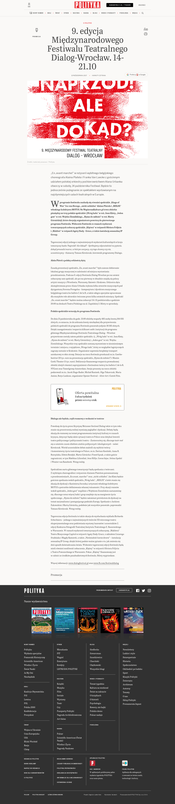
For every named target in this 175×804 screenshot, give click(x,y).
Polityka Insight (38, 795)
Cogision (91, 795)
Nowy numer (38, 13)
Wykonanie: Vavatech (110, 795)
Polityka (28, 649)
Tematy (126, 692)
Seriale (60, 695)
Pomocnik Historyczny (34, 657)
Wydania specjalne (33, 653)
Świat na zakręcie (98, 691)
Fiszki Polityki (128, 769)
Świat (57, 13)
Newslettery (128, 649)
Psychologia (95, 703)
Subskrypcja (124, 590)
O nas (125, 696)
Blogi (95, 13)
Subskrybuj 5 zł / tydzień (119, 5)
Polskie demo (96, 711)
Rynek (66, 13)
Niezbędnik (29, 676)
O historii (94, 699)
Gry (58, 707)
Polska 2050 (29, 707)
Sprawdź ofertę (113, 406)
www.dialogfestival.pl (78, 563)
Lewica (27, 699)
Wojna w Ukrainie (32, 729)
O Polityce (87, 23)
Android (97, 769)
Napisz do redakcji (32, 768)
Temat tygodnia (97, 684)
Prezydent (29, 715)
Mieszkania (62, 649)
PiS (25, 695)
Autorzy (126, 688)
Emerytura (62, 661)
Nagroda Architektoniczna (69, 715)
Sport (125, 673)
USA (26, 737)
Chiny (26, 749)
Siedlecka (94, 649)
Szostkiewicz (96, 657)
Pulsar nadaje (96, 715)
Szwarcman (95, 653)
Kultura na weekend (99, 687)
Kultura (76, 13)
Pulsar (60, 733)
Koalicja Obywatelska (34, 691)
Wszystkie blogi (97, 669)
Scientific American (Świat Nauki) (69, 739)
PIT (58, 653)
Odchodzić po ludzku (132, 669)
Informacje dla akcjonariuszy (69, 778)
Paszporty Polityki (65, 711)
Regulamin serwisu (65, 759)
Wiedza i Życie (31, 665)
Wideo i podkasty (108, 13)
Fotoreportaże (129, 657)
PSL (26, 703)
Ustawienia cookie (64, 782)
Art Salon (61, 718)
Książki (60, 684)
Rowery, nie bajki (98, 707)
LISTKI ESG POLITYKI (67, 669)
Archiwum (128, 684)
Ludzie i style (129, 653)
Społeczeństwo (130, 665)
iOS (91, 769)
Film (59, 691)
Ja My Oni (28, 673)
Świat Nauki (29, 669)
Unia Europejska (31, 733)
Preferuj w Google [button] (136, 75)
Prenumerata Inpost (104, 590)
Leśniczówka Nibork (55, 795)
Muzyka (60, 687)
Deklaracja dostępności (67, 773)
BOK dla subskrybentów (34, 773)
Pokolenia (124, 13)
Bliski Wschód (30, 741)
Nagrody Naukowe (65, 748)
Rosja (26, 745)
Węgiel (60, 657)
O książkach (95, 695)
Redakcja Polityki (31, 759)
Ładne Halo (98, 795)
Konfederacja (30, 711)
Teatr (59, 703)
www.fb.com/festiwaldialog (106, 563)
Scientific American (33, 661)
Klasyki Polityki (130, 676)
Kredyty (60, 665)
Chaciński (94, 661)
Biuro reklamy (30, 764)
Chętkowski (95, 665)
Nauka (86, 13)
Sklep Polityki (129, 700)
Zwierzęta (127, 680)
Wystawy (61, 699)
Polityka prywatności (66, 768)
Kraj (49, 13)
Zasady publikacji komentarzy (69, 764)
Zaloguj (141, 5)
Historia (126, 661)
